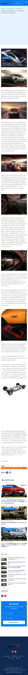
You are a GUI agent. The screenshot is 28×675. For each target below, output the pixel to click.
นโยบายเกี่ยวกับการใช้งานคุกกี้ (13, 668)
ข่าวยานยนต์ (10, 8)
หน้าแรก (3, 8)
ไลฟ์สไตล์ (18, 658)
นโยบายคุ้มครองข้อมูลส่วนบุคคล (11, 670)
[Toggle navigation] (26, 2)
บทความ (22, 656)
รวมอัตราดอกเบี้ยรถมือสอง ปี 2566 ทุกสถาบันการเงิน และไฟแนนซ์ (16, 571)
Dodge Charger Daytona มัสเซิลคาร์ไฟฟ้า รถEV (12, 468)
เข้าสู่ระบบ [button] (17, 3)
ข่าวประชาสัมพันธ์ (7, 486)
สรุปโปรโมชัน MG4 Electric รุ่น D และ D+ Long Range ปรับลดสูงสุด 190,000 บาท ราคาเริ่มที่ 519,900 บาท (14, 545)
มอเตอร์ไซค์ (14, 656)
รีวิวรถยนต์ (11, 658)
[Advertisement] (14, 29)
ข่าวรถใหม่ (19, 8)
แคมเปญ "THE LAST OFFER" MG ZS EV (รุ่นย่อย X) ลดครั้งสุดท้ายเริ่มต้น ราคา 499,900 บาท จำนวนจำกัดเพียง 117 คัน (14, 501)
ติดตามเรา (23, 670)
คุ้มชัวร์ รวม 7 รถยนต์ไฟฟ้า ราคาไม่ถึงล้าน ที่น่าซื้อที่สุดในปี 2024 (16, 567)
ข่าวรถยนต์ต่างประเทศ (8, 508)
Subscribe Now (14, 622)
